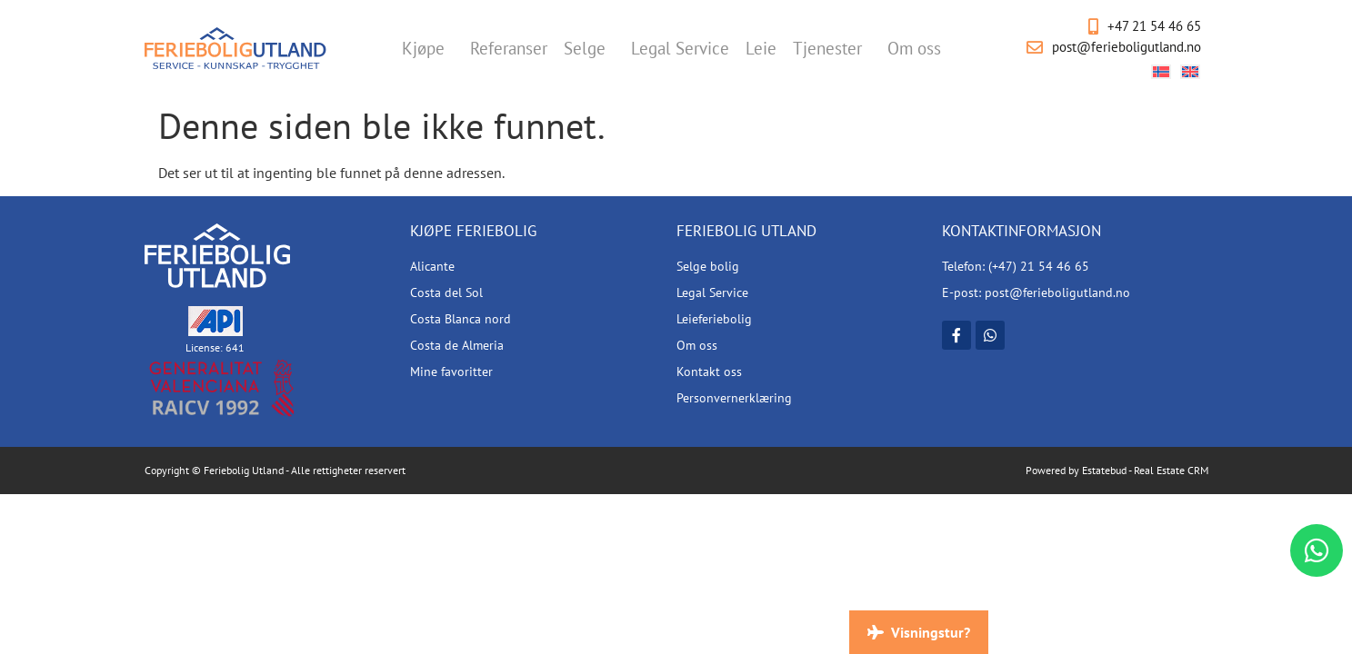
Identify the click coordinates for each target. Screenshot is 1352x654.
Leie (761, 48)
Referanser (508, 48)
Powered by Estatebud (1076, 470)
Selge (589, 48)
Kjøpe (428, 48)
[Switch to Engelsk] (1190, 71)
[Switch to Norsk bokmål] (1161, 71)
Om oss (918, 48)
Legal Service (680, 48)
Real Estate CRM (1171, 470)
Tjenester (832, 48)
